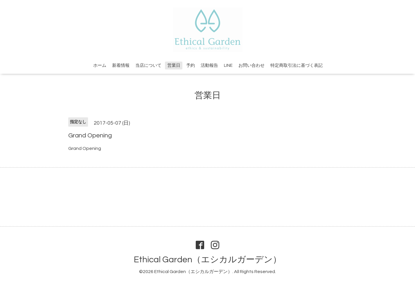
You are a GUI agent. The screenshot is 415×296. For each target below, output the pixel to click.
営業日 (173, 65)
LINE (228, 65)
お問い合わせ (251, 65)
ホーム (99, 65)
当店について (148, 65)
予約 (190, 65)
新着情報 (121, 65)
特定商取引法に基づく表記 (296, 65)
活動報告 (209, 65)
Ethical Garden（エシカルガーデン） (207, 259)
